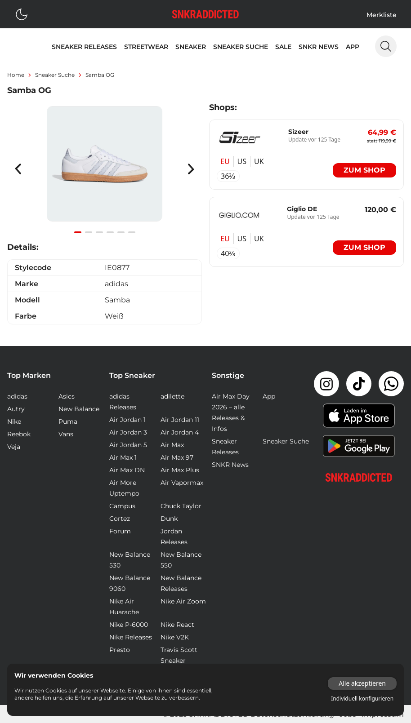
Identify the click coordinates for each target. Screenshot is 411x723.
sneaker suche (55, 74)
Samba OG (99, 74)
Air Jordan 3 (128, 432)
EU (225, 161)
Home (15, 74)
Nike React (177, 625)
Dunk (169, 519)
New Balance (78, 409)
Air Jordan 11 (180, 420)
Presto (119, 650)
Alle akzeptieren (362, 683)
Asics (66, 396)
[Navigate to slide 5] (121, 232)
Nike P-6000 (128, 625)
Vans (65, 434)
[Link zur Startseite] (359, 477)
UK (259, 161)
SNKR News (319, 47)
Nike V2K (175, 637)
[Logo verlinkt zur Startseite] (205, 14)
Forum (120, 531)
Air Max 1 (123, 457)
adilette (172, 396)
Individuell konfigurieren (362, 698)
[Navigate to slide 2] (88, 232)
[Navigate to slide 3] (99, 232)
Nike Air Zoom (183, 601)
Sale (283, 47)
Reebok (19, 434)
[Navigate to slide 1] (77, 232)
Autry (16, 409)
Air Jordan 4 (180, 432)
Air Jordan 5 (128, 445)
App (352, 47)
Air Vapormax (182, 483)
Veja (13, 447)
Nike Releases (130, 637)
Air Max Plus (180, 470)
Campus (122, 506)
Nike (14, 421)
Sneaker (190, 47)
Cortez (119, 519)
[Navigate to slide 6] (131, 232)
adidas (17, 396)
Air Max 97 (177, 457)
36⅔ (228, 176)
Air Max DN (127, 470)
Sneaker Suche (240, 47)
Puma (67, 421)
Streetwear (146, 47)
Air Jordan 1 (127, 420)
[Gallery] (104, 168)
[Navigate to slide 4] (110, 232)
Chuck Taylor (181, 506)
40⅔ (228, 253)
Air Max (172, 445)
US (241, 161)
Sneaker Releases (84, 47)
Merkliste (381, 15)
